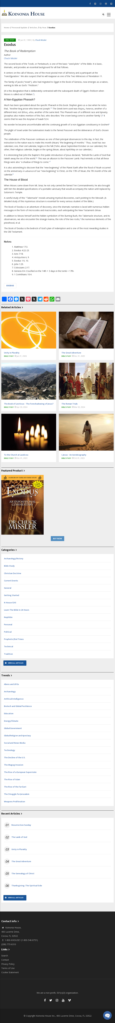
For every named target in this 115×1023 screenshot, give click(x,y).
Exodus (10, 285)
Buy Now (57, 538)
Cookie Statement (10, 972)
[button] (107, 1015)
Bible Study (10, 40)
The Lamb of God (19, 837)
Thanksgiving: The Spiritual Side (26, 885)
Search (4, 955)
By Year (42, 27)
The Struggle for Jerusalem (16, 794)
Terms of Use (8, 968)
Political (7, 632)
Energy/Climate (11, 721)
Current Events (11, 580)
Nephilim (8, 617)
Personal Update (19, 27)
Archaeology (10, 691)
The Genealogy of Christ (22, 873)
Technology (9, 750)
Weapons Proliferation (14, 801)
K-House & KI (10, 602)
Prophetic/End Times (14, 639)
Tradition (8, 654)
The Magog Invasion (13, 765)
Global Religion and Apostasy (17, 735)
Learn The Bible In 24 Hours (16, 610)
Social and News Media (14, 743)
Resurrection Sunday (21, 825)
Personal (8, 624)
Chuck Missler (41, 40)
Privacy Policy (7, 964)
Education (8, 713)
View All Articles (15, 663)
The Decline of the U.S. (14, 757)
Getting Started (11, 595)
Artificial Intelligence (14, 699)
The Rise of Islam (12, 779)
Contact (5, 959)
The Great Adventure (21, 861)
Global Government (13, 728)
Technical (8, 646)
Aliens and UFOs (11, 684)
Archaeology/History (13, 558)
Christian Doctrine (12, 573)
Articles (33, 27)
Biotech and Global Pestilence (18, 706)
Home (7, 27)
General (7, 588)
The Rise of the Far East (15, 787)
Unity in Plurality (19, 849)
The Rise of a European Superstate (20, 772)
